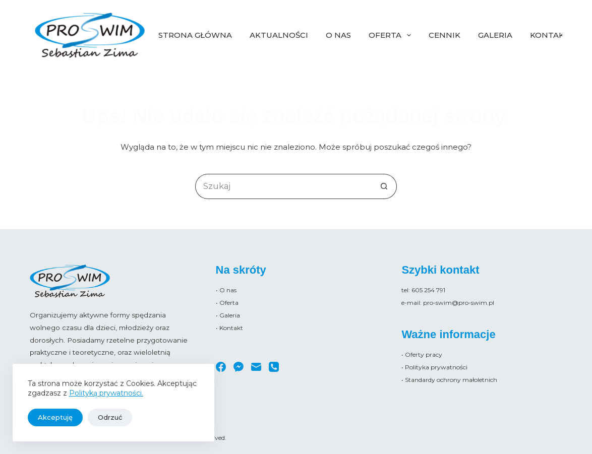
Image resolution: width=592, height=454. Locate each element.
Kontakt (550, 35)
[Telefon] (274, 367)
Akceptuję (55, 417)
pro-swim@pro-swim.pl (458, 302)
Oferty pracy (423, 354)
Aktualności (279, 35)
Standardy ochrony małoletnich (451, 379)
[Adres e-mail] (256, 367)
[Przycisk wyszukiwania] (384, 186)
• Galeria (228, 315)
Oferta (392, 35)
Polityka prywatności (436, 367)
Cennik (444, 35)
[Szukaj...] (283, 186)
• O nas (226, 290)
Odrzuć (110, 417)
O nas (338, 35)
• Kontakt (229, 328)
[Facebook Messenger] (238, 367)
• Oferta (227, 302)
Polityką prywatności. (106, 393)
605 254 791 (428, 290)
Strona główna (195, 35)
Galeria (495, 35)
